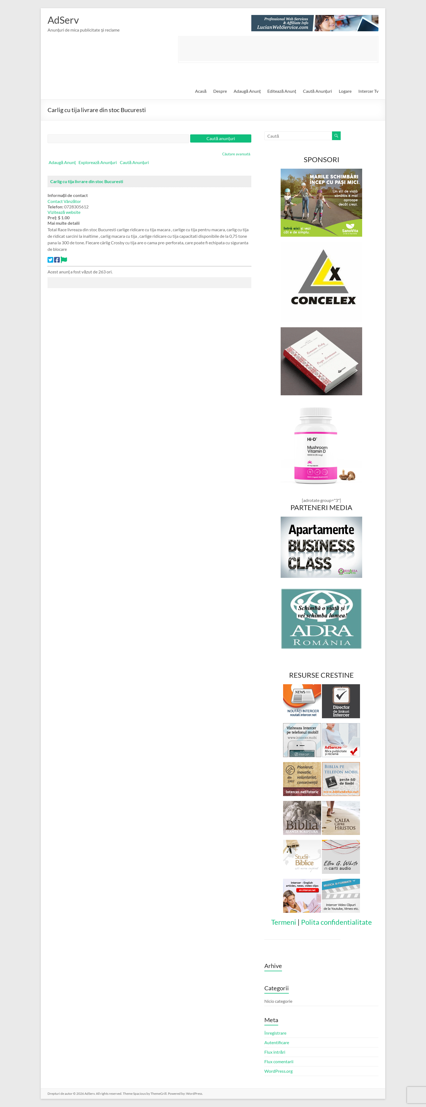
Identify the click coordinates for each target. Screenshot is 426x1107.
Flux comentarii (278, 1061)
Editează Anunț (281, 91)
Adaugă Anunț (247, 91)
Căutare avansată (236, 154)
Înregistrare (275, 1032)
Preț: (52, 217)
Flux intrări (274, 1051)
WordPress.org (278, 1071)
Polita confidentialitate (336, 922)
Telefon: (55, 206)
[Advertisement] (278, 49)
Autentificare (276, 1042)
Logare (345, 91)
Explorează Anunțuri (98, 162)
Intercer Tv (368, 91)
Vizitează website (64, 212)
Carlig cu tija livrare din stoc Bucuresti (86, 181)
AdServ (63, 20)
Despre (220, 91)
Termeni (283, 922)
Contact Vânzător (64, 201)
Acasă (200, 91)
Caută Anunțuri (317, 91)
